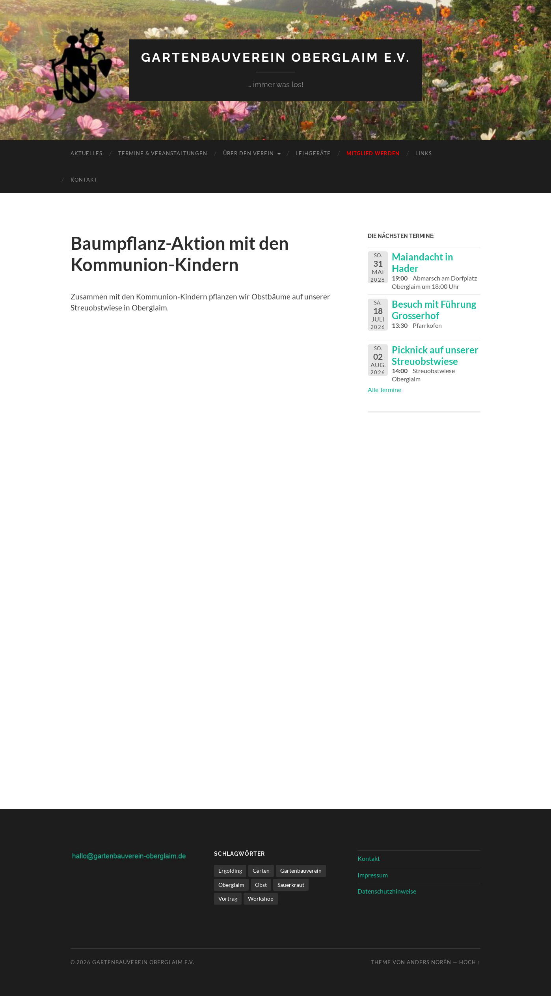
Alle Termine (384, 389)
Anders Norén (429, 962)
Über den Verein (248, 153)
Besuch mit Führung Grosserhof (434, 309)
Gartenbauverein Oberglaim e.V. (275, 57)
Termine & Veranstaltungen (162, 153)
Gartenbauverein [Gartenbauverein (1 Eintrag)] (301, 870)
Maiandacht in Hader (422, 262)
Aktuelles (86, 153)
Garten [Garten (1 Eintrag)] (261, 870)
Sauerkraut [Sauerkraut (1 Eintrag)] (290, 884)
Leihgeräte (313, 153)
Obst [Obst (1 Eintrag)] (261, 884)
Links (423, 153)
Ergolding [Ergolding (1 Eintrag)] (230, 870)
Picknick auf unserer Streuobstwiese (435, 355)
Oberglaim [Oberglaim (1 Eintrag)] (231, 884)
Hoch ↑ (469, 962)
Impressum (372, 875)
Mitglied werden (373, 153)
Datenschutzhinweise (386, 891)
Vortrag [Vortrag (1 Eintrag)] (227, 898)
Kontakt (84, 180)
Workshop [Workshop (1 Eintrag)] (261, 898)
